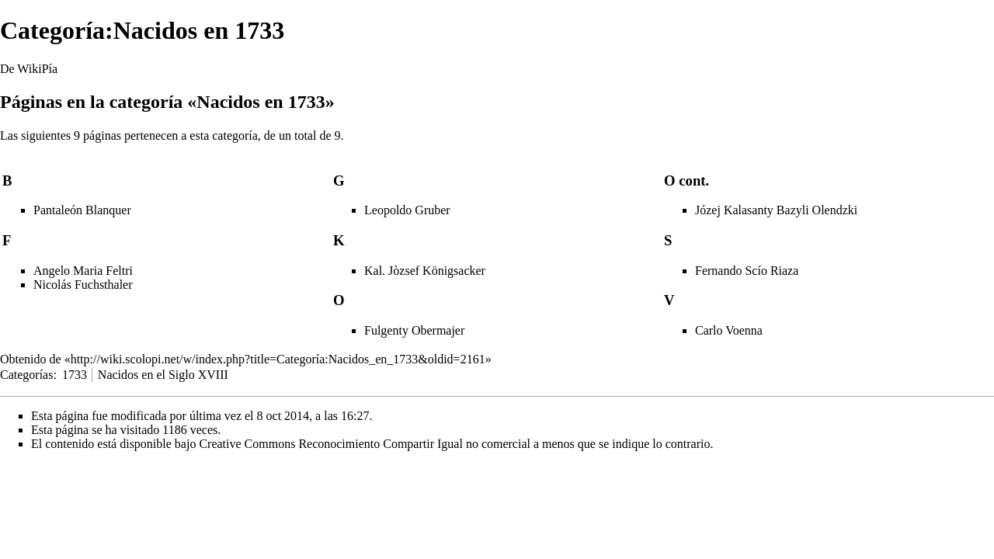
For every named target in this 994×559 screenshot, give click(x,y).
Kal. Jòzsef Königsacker (424, 270)
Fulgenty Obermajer (414, 330)
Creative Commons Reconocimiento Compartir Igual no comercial (364, 443)
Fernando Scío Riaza (746, 270)
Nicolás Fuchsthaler (83, 284)
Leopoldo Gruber (407, 210)
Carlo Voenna (729, 330)
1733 (74, 374)
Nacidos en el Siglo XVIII (163, 374)
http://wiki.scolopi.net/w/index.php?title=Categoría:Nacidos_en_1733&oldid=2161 (278, 359)
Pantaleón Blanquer (82, 210)
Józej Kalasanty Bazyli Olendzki (776, 210)
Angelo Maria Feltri (83, 270)
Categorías (26, 374)
